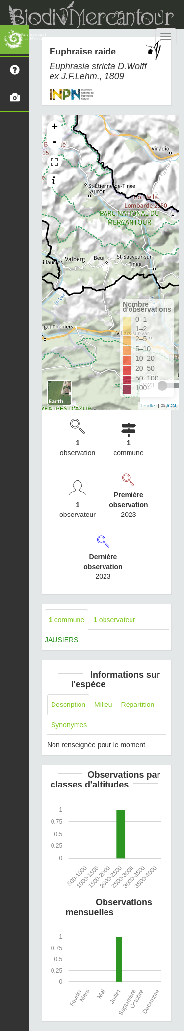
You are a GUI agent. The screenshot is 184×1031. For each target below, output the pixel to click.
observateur (114, 620)
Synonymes (69, 725)
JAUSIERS (61, 640)
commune (66, 620)
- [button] (54, 142)
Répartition (138, 704)
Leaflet (148, 405)
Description (68, 704)
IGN (171, 405)
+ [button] (55, 127)
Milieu (103, 704)
